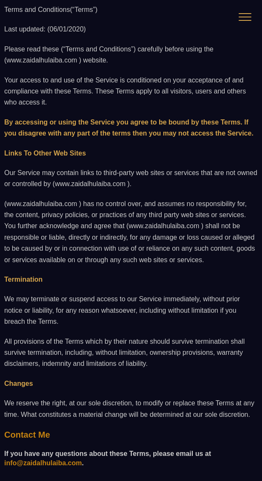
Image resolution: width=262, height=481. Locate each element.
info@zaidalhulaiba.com (43, 463)
